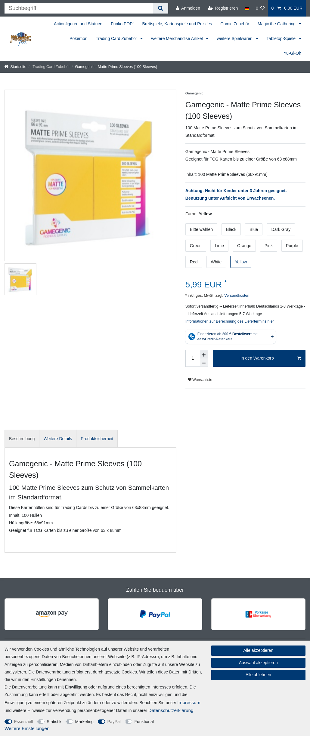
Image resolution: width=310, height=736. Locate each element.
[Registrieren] (223, 8)
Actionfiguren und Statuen (78, 23)
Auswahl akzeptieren (258, 662)
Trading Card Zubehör (117, 38)
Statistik (54, 721)
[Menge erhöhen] (204, 354)
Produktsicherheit (97, 438)
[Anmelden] (188, 8)
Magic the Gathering (277, 23)
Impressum (188, 702)
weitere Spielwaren (235, 38)
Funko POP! (122, 23)
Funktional (144, 721)
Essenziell (23, 721)
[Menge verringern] (204, 362)
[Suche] (160, 8)
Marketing (84, 721)
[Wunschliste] (260, 8)
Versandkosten (236, 295)
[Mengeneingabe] (192, 358)
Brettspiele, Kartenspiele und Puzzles (177, 23)
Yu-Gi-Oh (292, 53)
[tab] (22, 438)
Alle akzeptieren (258, 650)
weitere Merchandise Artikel (177, 38)
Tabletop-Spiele (282, 38)
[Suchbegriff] (79, 8)
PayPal (114, 721)
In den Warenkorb (270, 358)
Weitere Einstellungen (27, 728)
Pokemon (78, 38)
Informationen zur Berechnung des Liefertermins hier (229, 321)
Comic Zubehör (234, 23)
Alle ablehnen (258, 674)
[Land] (246, 8)
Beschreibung (22, 438)
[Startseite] (15, 67)
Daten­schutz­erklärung (171, 710)
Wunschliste (200, 380)
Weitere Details (58, 438)
